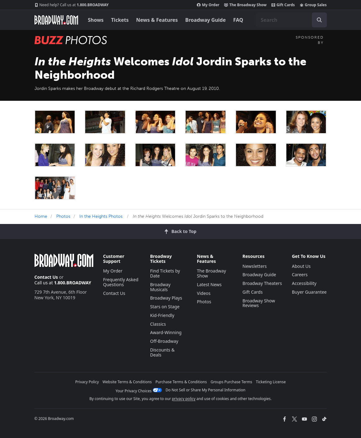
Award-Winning (166, 332)
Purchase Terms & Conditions (181, 381)
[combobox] (291, 19)
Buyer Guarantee (309, 292)
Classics (158, 324)
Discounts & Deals (162, 352)
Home (41, 216)
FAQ (238, 19)
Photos (63, 216)
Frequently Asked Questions (121, 282)
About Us (301, 266)
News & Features (157, 19)
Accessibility (304, 283)
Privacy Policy (87, 381)
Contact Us (46, 277)
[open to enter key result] (319, 19)
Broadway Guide (205, 19)
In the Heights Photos (101, 216)
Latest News (209, 284)
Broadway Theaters (262, 283)
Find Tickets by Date (165, 273)
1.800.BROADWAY (72, 4)
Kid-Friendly (162, 315)
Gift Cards (283, 4)
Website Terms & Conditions (127, 381)
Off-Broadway (164, 341)
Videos (204, 293)
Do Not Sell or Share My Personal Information (206, 390)
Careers (300, 274)
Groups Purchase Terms (231, 381)
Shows (96, 19)
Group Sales (313, 4)
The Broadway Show (245, 4)
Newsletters (255, 266)
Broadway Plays (166, 298)
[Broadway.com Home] (56, 20)
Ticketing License (271, 381)
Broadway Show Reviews (259, 303)
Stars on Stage (165, 307)
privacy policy (184, 398)
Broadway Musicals (160, 287)
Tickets (120, 19)
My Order (208, 4)
